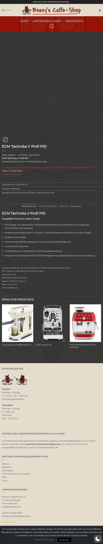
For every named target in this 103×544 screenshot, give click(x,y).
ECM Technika (20, 193)
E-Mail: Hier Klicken (12, 174)
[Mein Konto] (99, 10)
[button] (7, 10)
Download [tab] (75, 206)
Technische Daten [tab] (47, 206)
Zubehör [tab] (63, 206)
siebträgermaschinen (45, 193)
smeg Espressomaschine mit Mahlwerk (83, 345)
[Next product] (51, 26)
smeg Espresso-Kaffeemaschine (16, 345)
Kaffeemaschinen (47, 21)
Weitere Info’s (9, 522)
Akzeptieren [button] (64, 540)
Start (24, 21)
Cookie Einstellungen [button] (44, 539)
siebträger (31, 193)
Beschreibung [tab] (29, 206)
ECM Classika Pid (43, 345)
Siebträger (74, 21)
